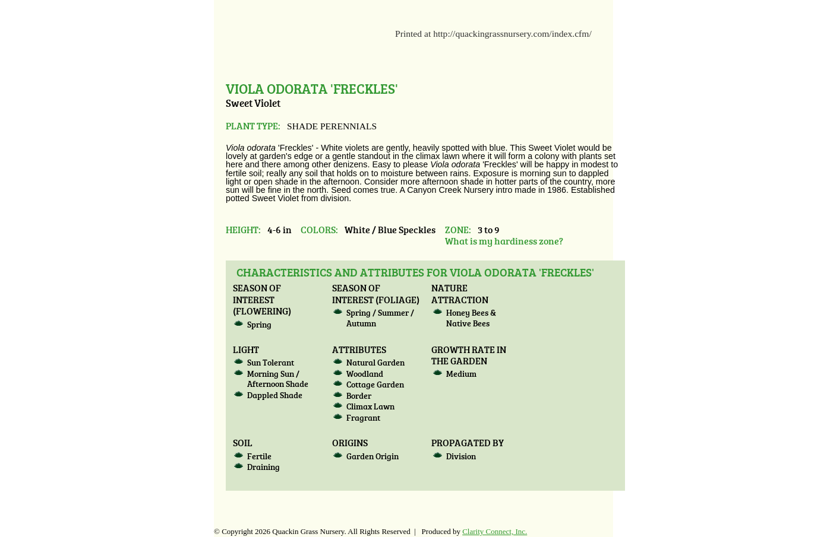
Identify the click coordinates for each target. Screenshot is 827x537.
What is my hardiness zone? (504, 240)
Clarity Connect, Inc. (494, 531)
